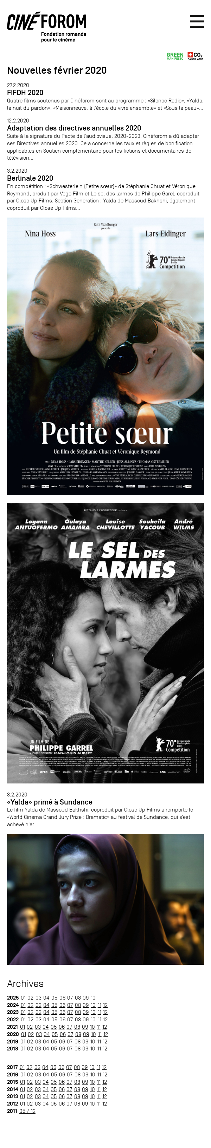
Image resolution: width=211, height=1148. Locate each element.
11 (99, 1005)
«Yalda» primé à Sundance (49, 802)
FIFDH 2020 (25, 92)
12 (105, 1005)
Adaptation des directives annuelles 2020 (74, 128)
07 (70, 998)
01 (23, 998)
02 (30, 998)
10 (93, 998)
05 (54, 998)
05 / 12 (27, 1111)
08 (78, 998)
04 (46, 998)
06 (62, 998)
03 (38, 998)
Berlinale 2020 (30, 178)
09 (86, 998)
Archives (25, 983)
